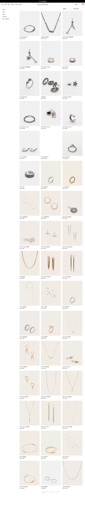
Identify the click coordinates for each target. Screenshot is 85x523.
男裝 (6, 4)
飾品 (9, 4)
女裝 (3, 4)
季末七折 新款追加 (42, 1)
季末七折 (12, 4)
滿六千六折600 (19, 4)
